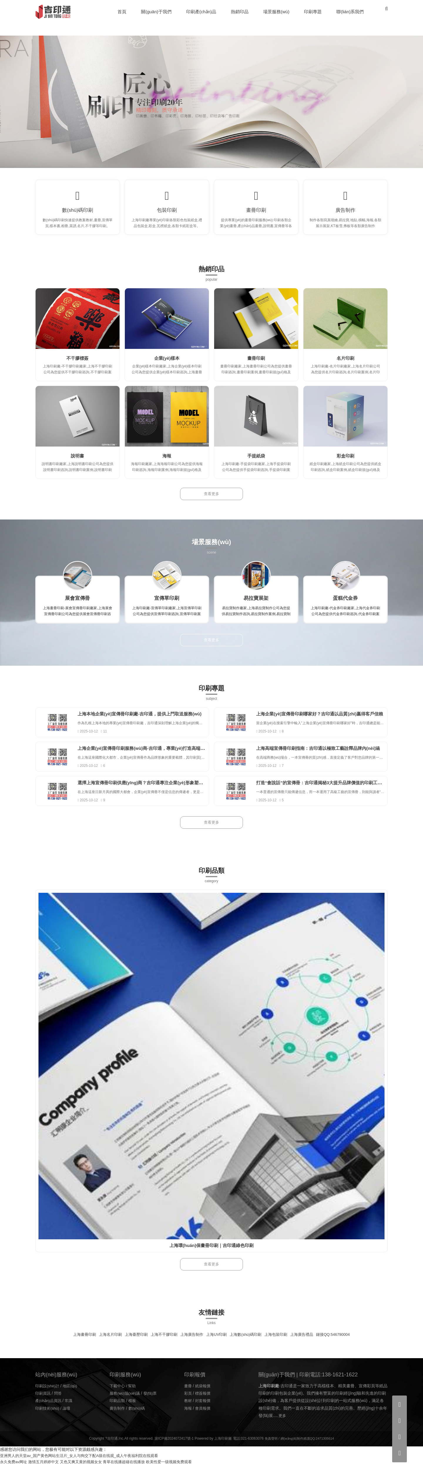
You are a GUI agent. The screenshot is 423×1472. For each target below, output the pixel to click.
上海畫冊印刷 (75, 1341)
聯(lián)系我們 (350, 11)
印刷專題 (313, 11)
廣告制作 (345, 213)
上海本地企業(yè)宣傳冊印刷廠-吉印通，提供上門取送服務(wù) (149, 720)
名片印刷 (345, 364)
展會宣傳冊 (77, 604)
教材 (188, 1407)
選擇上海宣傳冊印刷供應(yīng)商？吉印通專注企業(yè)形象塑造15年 (154, 789)
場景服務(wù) (276, 11)
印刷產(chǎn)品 (201, 11)
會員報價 (204, 1415)
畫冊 (188, 1393)
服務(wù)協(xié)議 (126, 1400)
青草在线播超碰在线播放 (133, 1468)
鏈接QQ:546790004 (341, 1341)
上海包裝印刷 (280, 1341)
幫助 (134, 1393)
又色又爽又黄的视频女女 (87, 1468)
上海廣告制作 (190, 1341)
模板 (134, 1407)
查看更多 (211, 500)
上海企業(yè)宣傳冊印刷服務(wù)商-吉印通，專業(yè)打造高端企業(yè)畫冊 (162, 754)
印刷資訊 (43, 1400)
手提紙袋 (256, 462)
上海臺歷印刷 (131, 1341)
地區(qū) (72, 1393)
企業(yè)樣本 (166, 364)
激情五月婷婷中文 (46, 1468)
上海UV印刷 (217, 1341)
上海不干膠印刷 (160, 1341)
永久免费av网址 (14, 1468)
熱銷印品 (240, 11)
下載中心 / (120, 1393)
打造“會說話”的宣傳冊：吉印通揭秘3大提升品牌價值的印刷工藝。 (330, 789)
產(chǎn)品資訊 (49, 1407)
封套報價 (204, 1407)
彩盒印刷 (345, 462)
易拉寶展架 (256, 604)
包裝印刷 (166, 213)
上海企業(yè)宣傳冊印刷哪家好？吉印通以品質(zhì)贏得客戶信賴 (329, 720)
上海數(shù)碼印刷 (248, 1341)
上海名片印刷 (103, 1341)
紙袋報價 (204, 1393)
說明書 (77, 462)
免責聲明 (269, 1445)
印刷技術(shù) (48, 1415)
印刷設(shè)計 (48, 1393)
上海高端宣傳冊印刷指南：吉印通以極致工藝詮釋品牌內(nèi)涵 (327, 754)
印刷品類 (118, 1407)
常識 (71, 1407)
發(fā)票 (152, 1400)
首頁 (122, 11)
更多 (282, 1422)
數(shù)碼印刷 (77, 213)
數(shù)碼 (138, 1415)
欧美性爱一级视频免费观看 (181, 1468)
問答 (59, 1400)
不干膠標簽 (77, 364)
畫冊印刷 (256, 213)
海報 (167, 462)
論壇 (69, 1415)
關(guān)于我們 (157, 11)
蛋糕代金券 (345, 604)
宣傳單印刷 (167, 604)
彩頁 (188, 1400)
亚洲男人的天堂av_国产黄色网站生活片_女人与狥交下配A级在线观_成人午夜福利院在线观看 (85, 1462)
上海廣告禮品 (308, 1341)
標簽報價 (204, 1400)
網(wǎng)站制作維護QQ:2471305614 (308, 1445)
